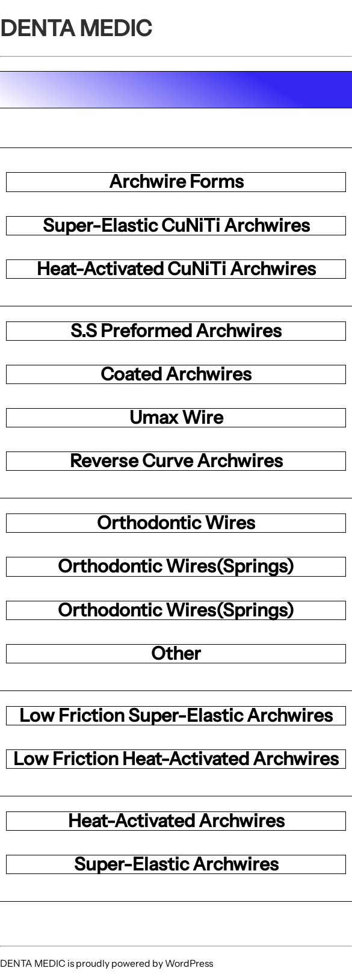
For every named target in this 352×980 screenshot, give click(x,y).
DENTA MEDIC (76, 28)
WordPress (189, 963)
